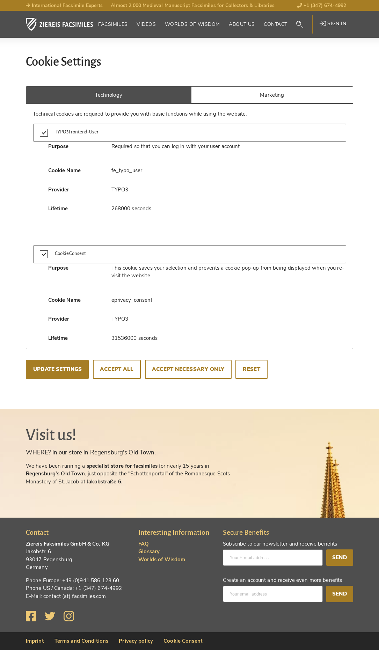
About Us (242, 24)
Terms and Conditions (81, 640)
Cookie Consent (183, 640)
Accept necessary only (188, 369)
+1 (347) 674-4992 (322, 5)
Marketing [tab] (272, 95)
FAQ (143, 543)
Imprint (35, 640)
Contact (275, 24)
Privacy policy (136, 640)
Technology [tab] (108, 95)
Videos (146, 24)
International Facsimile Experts (64, 5)
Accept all (116, 369)
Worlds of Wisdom (192, 24)
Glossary (149, 551)
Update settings (57, 369)
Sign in (333, 23)
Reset (251, 369)
